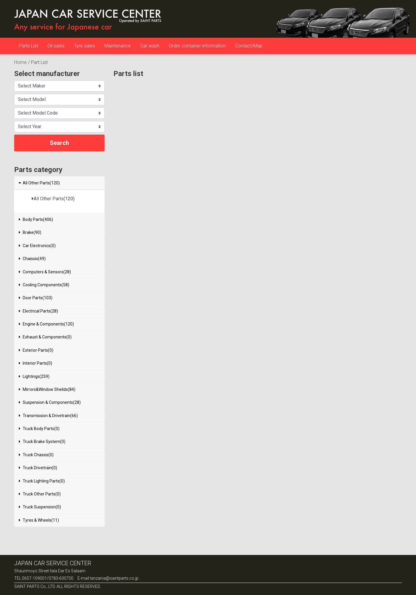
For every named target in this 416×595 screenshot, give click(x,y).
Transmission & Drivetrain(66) (48, 415)
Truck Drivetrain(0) (38, 467)
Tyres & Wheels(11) (39, 520)
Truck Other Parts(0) (40, 494)
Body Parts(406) (36, 219)
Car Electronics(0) (37, 245)
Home (20, 62)
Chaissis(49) (32, 258)
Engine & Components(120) (46, 324)
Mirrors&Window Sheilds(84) (47, 389)
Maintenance (117, 46)
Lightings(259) (34, 376)
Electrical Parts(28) (38, 311)
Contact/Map (249, 46)
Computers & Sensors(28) (45, 272)
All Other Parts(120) (39, 183)
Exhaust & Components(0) (45, 337)
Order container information (197, 46)
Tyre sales (84, 46)
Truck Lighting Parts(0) (42, 481)
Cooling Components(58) (44, 284)
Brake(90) (30, 232)
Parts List (28, 46)
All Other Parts (49, 198)
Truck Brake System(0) (42, 441)
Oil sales (56, 46)
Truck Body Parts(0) (39, 428)
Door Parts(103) (35, 297)
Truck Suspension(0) (40, 507)
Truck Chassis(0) (36, 454)
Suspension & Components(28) (50, 402)
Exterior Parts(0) (36, 350)
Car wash (149, 46)
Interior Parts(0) (35, 363)
